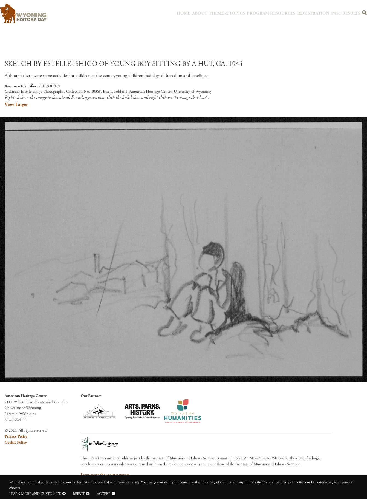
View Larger (16, 104)
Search (363, 14)
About (212, 13)
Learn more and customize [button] (35, 494)
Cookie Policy (16, 442)
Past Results (345, 13)
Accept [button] (103, 494)
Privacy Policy (16, 436)
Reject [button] (79, 494)
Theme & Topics (237, 13)
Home (196, 13)
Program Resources (277, 13)
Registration (315, 13)
